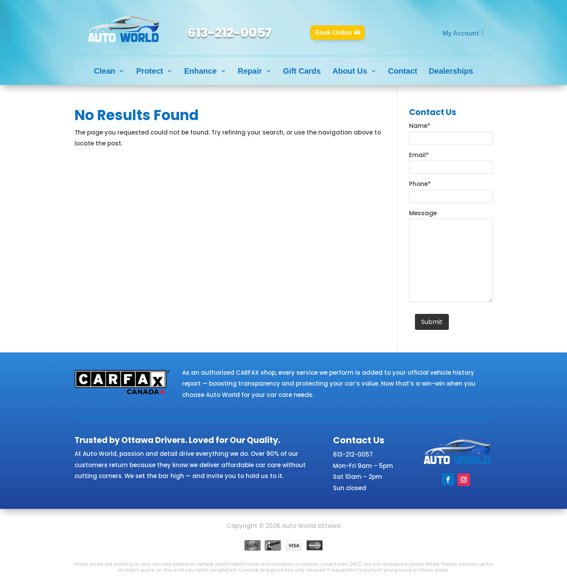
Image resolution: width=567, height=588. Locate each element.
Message (423, 213)
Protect (149, 71)
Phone (420, 184)
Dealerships (451, 71)
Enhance (200, 71)
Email (419, 155)
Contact (402, 71)
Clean (104, 71)
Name (420, 126)
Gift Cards (302, 71)
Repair (250, 71)
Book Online (333, 32)
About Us (349, 71)
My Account (461, 33)
